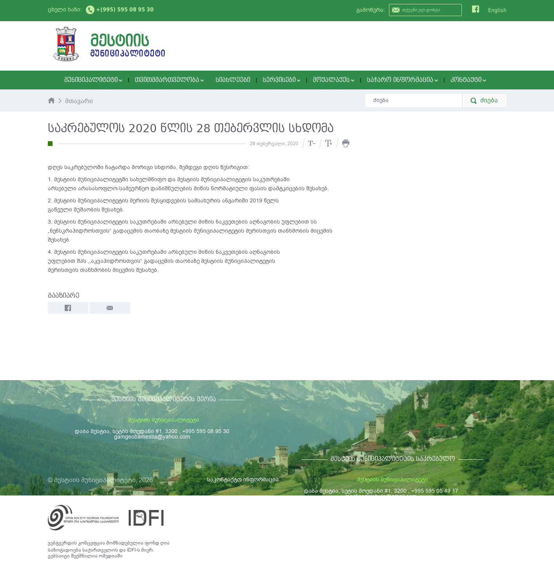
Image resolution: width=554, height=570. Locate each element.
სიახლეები (233, 80)
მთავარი (79, 101)
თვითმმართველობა (169, 80)
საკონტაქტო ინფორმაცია (243, 479)
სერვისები (281, 80)
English (497, 10)
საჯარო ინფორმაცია (402, 80)
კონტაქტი (468, 80)
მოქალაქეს (333, 80)
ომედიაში (111, 556)
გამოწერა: (370, 10)
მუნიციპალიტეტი (93, 80)
